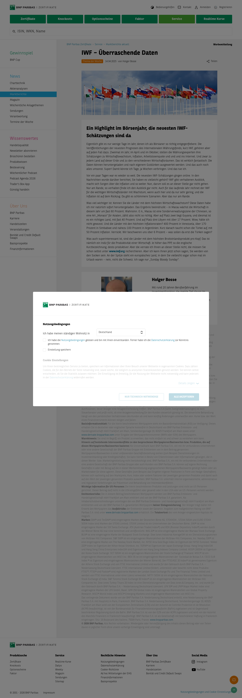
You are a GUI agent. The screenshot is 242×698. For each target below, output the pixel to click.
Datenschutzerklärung (163, 340)
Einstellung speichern (59, 350)
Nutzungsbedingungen (73, 340)
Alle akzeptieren (184, 397)
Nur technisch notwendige (141, 397)
